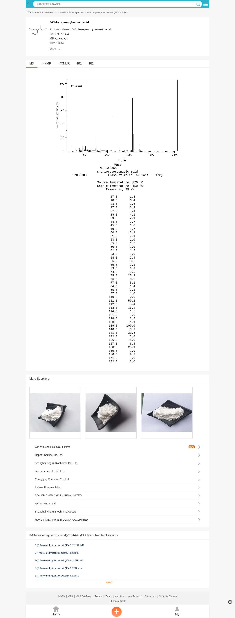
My (177, 610)
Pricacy (98, 596)
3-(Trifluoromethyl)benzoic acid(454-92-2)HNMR (59, 560)
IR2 (91, 63)
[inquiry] (116, 616)
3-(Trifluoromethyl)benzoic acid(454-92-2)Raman (58, 568)
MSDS (61, 596)
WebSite (32, 12)
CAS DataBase (83, 596)
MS (31, 63)
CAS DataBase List (47, 12)
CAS (70, 596)
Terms (109, 596)
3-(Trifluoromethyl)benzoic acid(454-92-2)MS (57, 553)
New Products (134, 596)
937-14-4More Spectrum (72, 12)
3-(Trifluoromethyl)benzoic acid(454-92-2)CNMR (59, 545)
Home (56, 610)
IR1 (79, 63)
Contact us (150, 596)
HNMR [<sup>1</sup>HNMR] (46, 63)
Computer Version (168, 596)
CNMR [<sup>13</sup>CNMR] (64, 63)
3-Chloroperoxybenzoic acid (91, 29)
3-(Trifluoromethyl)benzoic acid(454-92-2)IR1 (57, 575)
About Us (119, 596)
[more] (230, 602)
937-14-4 (63, 34)
